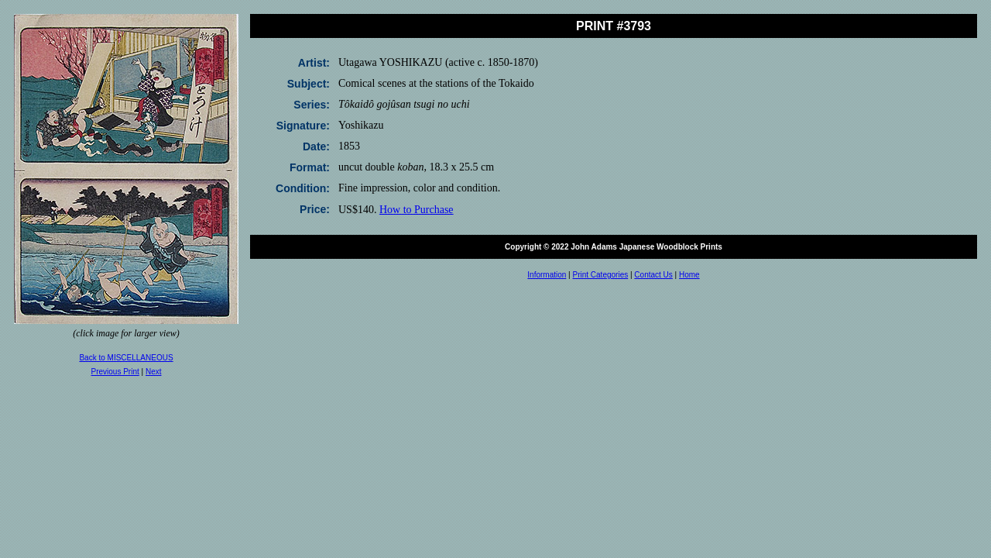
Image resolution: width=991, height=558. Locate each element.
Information (546, 274)
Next (154, 371)
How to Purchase (416, 209)
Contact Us (653, 274)
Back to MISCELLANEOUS (126, 357)
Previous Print (115, 371)
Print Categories (601, 274)
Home (689, 274)
